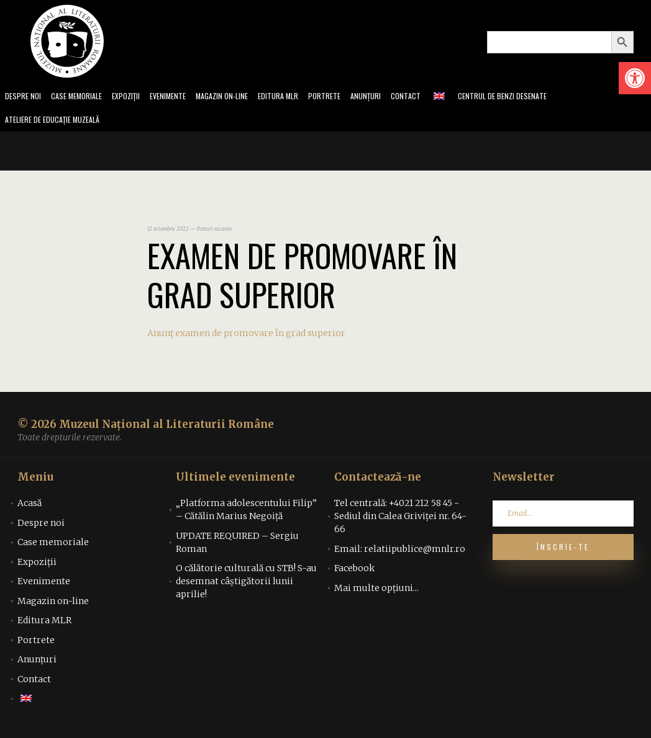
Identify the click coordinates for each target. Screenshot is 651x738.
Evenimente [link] (181, 97)
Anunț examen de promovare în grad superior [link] (246, 336)
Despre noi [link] (24, 97)
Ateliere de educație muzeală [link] (58, 122)
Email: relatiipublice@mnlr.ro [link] (399, 552)
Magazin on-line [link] (240, 97)
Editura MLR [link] (301, 97)
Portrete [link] (350, 97)
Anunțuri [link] (393, 97)
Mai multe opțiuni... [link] (376, 591)
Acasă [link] (29, 506)
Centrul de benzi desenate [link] (537, 97)
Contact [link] (436, 97)
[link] (635, 78)
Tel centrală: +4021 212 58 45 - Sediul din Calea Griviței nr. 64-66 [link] (400, 519)
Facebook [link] (354, 571)
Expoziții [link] (136, 97)
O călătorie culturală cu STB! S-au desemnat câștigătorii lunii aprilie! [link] (246, 584)
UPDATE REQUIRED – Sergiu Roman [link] (237, 546)
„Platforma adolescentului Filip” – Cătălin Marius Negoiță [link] (246, 513)
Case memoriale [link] (82, 97)
